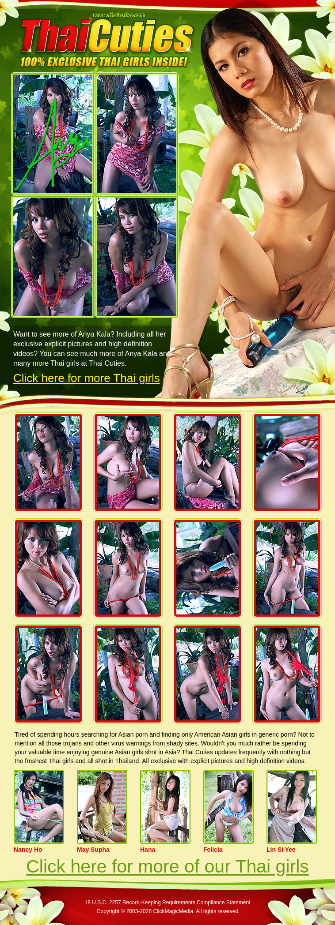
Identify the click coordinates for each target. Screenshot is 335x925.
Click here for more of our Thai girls (167, 866)
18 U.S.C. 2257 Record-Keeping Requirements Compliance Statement (168, 902)
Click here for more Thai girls (86, 378)
